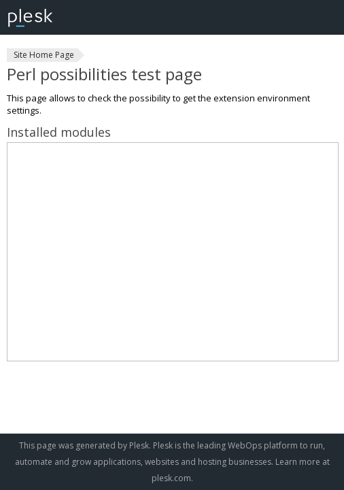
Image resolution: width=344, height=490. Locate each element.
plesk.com (171, 478)
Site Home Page (44, 55)
